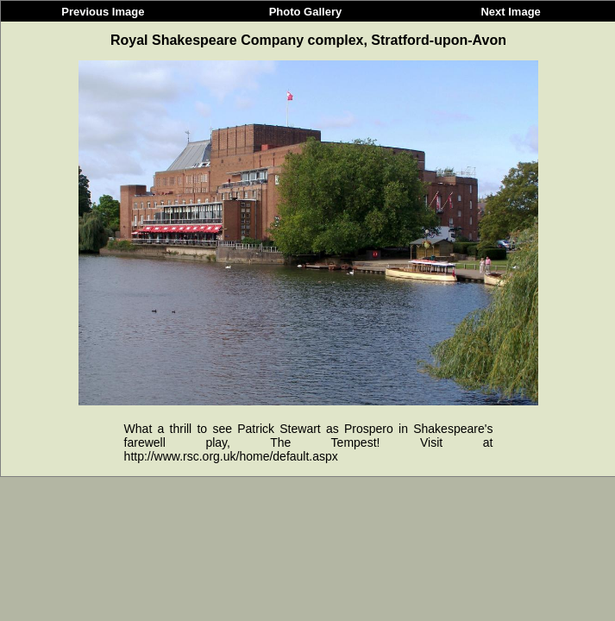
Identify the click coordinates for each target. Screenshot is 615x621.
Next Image (510, 11)
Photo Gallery (305, 11)
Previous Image (102, 11)
